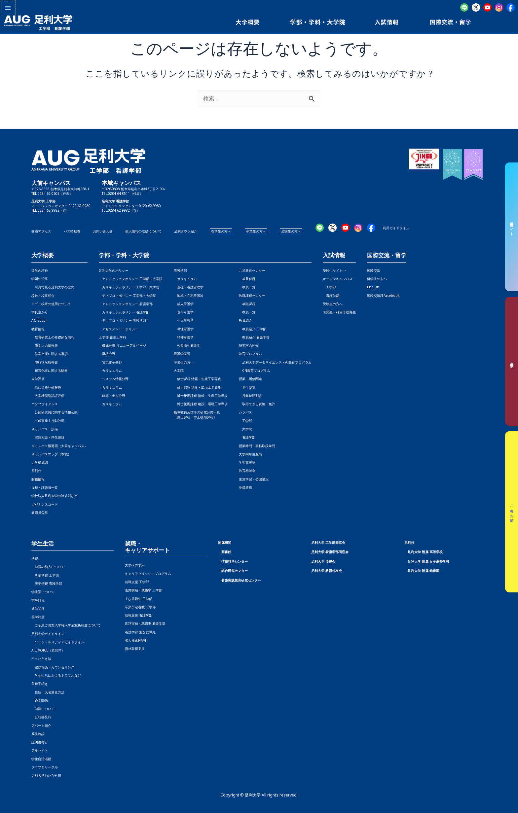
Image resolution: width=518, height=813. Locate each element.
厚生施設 (38, 733)
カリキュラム (110, 370)
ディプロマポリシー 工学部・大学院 (127, 295)
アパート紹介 (41, 725)
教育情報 (38, 329)
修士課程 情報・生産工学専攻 (197, 378)
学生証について (43, 591)
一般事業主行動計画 (47, 420)
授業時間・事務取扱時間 (257, 445)
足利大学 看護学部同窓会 (330, 551)
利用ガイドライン (396, 228)
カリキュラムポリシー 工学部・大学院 (129, 287)
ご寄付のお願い (511, 511)
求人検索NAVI (135, 640)
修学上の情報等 (44, 345)
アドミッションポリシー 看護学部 (126, 303)
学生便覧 (247, 387)
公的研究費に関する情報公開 (54, 412)
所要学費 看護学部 (46, 583)
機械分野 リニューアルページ (122, 345)
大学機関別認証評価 (47, 395)
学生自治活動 (41, 759)
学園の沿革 (39, 278)
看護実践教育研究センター (241, 580)
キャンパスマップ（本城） (51, 454)
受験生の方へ (291, 231)
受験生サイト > (334, 270)
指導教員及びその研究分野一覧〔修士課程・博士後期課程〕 (197, 414)
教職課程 (247, 303)
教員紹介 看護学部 (254, 337)
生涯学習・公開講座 (254, 479)
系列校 (36, 470)
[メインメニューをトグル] (7, 7)
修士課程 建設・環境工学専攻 (197, 387)
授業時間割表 (250, 395)
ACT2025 (38, 320)
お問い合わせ (103, 231)
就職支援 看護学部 (138, 615)
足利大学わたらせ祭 (46, 775)
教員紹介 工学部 (252, 329)
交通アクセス (41, 231)
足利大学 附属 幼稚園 (423, 570)
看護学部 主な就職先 (140, 632)
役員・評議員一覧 (44, 487)
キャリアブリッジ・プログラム (148, 573)
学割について (43, 708)
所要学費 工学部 (45, 575)
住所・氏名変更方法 (47, 692)
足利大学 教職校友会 (326, 570)
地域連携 (245, 487)
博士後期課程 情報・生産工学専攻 (201, 395)
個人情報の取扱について (143, 231)
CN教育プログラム (254, 370)
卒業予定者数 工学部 (140, 607)
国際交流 (373, 270)
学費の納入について (47, 566)
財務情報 (38, 479)
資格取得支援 (135, 648)
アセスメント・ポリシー (118, 329)
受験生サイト (511, 227)
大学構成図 (39, 462)
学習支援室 (247, 462)
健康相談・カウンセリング (52, 667)
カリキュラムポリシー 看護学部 (124, 312)
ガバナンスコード (44, 504)
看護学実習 (182, 353)
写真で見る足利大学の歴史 (52, 287)
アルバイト (39, 750)
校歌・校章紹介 (43, 295)
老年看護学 (184, 312)
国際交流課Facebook (383, 295)
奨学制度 (38, 617)
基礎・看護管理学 (189, 287)
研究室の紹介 (249, 345)
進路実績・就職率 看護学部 (145, 623)
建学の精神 (39, 270)
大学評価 (38, 378)
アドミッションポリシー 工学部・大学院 (131, 278)
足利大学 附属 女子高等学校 (428, 561)
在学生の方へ (221, 231)
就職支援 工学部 (137, 582)
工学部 (245, 420)
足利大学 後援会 (323, 561)
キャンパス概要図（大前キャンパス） (59, 445)
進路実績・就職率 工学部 (143, 590)
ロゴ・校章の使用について (51, 303)
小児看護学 (184, 320)
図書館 (226, 551)
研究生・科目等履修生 (339, 312)
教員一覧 (247, 287)
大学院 (245, 429)
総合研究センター (234, 570)
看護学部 (180, 270)
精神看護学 (184, 337)
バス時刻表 (72, 231)
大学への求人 (135, 565)
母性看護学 (184, 329)
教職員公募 (39, 512)
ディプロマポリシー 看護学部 (122, 320)
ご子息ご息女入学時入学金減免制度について (66, 625)
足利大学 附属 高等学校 (425, 551)
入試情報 (334, 255)
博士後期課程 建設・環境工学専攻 (201, 404)
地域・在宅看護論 (189, 295)
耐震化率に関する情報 (49, 370)
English (373, 287)
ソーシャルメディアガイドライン (57, 642)
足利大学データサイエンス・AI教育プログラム (275, 362)
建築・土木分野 (112, 395)
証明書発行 (41, 717)
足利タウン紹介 (185, 231)
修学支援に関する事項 (49, 353)
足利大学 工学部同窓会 (328, 542)
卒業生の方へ (256, 231)
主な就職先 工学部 (138, 598)
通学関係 (38, 608)
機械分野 (107, 353)
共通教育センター (252, 270)
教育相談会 (247, 470)
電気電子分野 (110, 362)
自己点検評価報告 (46, 387)
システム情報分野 (114, 378)
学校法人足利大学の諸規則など (54, 495)
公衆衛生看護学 (187, 345)
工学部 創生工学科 (112, 337)
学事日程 (38, 600)
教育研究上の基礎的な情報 (52, 337)
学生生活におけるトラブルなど (56, 675)
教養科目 (247, 278)
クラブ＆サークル (44, 767)
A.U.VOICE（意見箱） (48, 650)
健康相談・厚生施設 (47, 437)
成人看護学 (184, 303)
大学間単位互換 (250, 454)
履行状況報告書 (44, 362)
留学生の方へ (377, 278)
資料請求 (511, 361)
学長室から (39, 312)
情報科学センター (234, 561)
